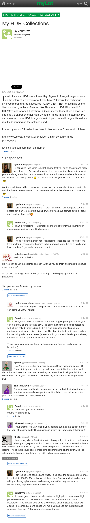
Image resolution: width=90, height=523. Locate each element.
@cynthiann (30, 165)
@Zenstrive (19, 34)
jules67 (18, 437)
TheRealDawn (21, 385)
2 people (5, 152)
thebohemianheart (24, 254)
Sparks (17, 362)
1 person (5, 197)
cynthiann (19, 164)
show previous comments (17, 295)
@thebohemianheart (43, 254)
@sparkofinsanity (29, 363)
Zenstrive (24, 31)
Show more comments (16, 356)
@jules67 (26, 437)
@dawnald (34, 386)
